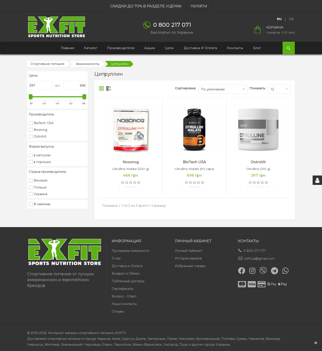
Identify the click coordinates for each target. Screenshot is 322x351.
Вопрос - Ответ (124, 294)
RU (279, 19)
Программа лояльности (130, 249)
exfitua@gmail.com (259, 256)
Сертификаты (122, 286)
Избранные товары (190, 264)
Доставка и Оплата (200, 48)
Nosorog (131, 162)
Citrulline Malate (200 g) (130, 169)
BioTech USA (194, 162)
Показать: (258, 88)
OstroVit (258, 162)
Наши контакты (124, 302)
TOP (315, 343)
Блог (257, 48)
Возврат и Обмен (126, 271)
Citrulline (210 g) (258, 169)
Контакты (235, 48)
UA (291, 19)
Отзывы (118, 309)
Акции (149, 48)
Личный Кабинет (188, 249)
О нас (116, 256)
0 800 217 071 (255, 249)
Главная (67, 48)
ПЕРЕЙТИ (199, 6)
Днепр (140, 336)
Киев (116, 336)
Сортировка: (185, 88)
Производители (120, 48)
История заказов (188, 256)
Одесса (128, 336)
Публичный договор (128, 279)
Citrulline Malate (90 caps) (194, 169)
